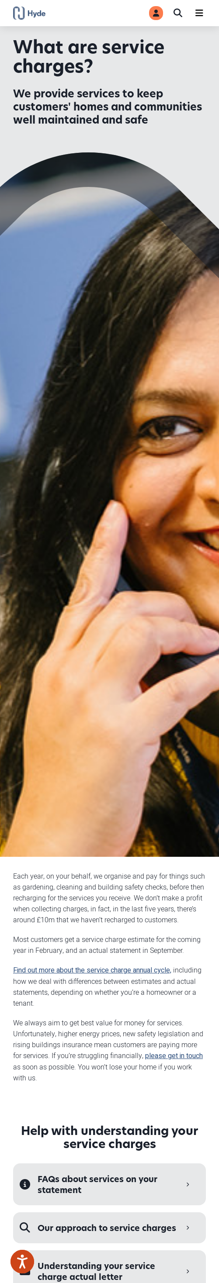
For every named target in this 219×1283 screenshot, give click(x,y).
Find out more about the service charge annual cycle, (92, 970)
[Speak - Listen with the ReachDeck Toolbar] (22, 1261)
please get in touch (174, 1056)
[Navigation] (199, 13)
